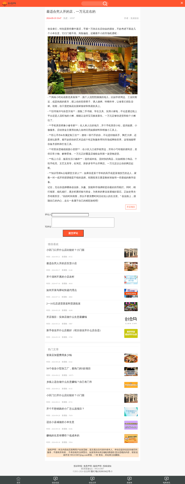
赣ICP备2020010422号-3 (101, 473)
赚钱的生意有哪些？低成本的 (62, 437)
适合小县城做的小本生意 (60, 423)
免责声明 (87, 468)
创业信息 (55, 481)
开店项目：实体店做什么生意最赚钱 (66, 318)
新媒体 (129, 481)
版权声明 (97, 468)
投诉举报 (78, 468)
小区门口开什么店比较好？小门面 (65, 251)
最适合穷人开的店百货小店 (61, 265)
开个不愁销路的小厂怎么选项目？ (65, 410)
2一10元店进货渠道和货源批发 (63, 305)
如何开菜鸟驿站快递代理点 (61, 292)
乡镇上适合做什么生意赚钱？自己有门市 (69, 383)
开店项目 (131, 207)
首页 (18, 481)
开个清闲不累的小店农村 (60, 278)
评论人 (48, 214)
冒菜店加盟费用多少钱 (59, 356)
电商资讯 (166, 481)
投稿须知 (107, 468)
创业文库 (92, 481)
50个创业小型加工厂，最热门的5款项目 (68, 370)
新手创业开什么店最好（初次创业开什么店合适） (74, 332)
